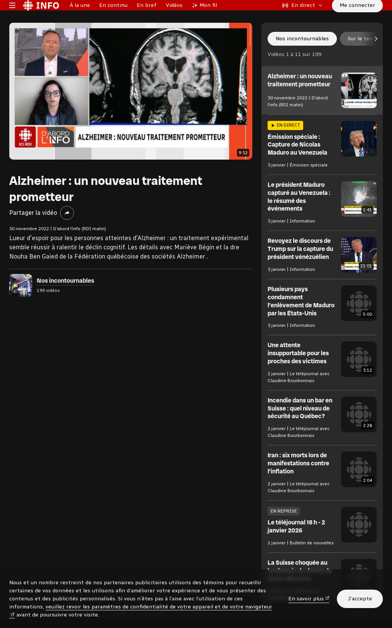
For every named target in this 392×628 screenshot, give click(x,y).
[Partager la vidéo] (67, 236)
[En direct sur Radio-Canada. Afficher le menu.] (302, 17)
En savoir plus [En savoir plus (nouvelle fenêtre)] (309, 598)
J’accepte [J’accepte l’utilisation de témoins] (360, 598)
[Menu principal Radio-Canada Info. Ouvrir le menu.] (12, 17)
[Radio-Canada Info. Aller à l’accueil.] (41, 17)
